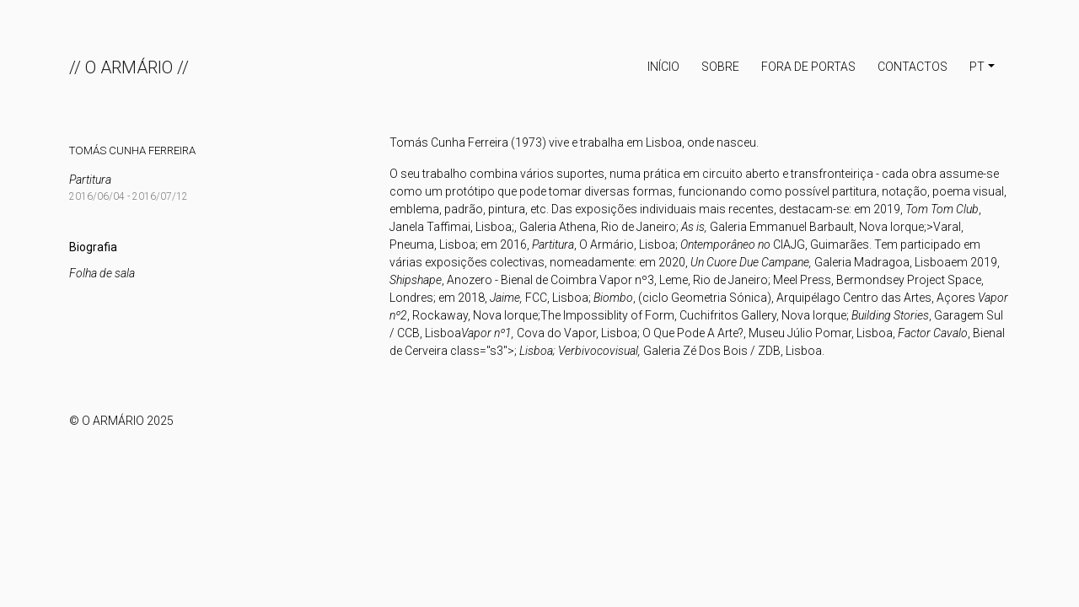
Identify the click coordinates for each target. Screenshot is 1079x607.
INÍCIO (663, 66)
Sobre (720, 66)
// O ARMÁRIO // (129, 67)
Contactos (912, 66)
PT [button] (977, 66)
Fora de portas (808, 66)
